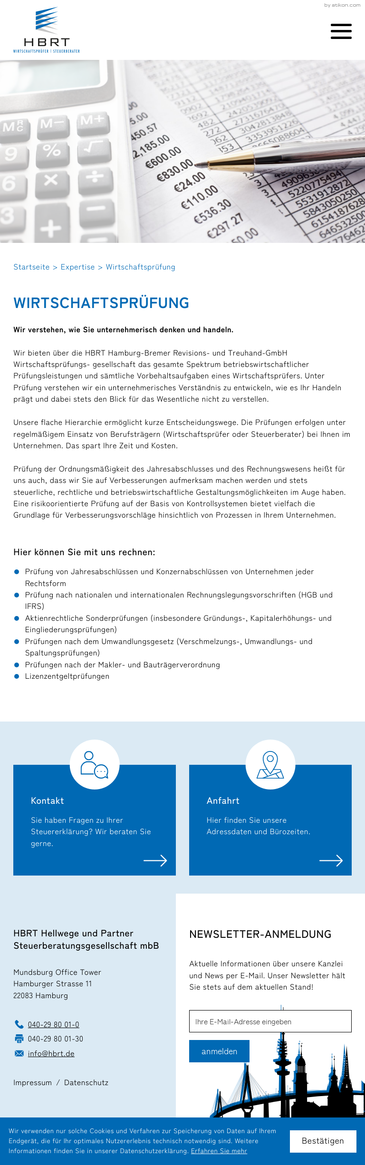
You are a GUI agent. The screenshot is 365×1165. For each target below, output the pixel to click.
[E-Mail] (270, 1021)
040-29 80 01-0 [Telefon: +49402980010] (53, 1024)
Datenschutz (86, 1082)
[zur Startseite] (46, 30)
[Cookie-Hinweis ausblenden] (323, 1141)
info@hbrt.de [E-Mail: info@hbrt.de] (51, 1053)
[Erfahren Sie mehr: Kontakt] (94, 807)
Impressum (32, 1082)
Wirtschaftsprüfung (140, 266)
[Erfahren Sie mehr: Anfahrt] (270, 807)
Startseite (31, 266)
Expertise (78, 266)
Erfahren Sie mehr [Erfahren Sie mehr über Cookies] (219, 1151)
